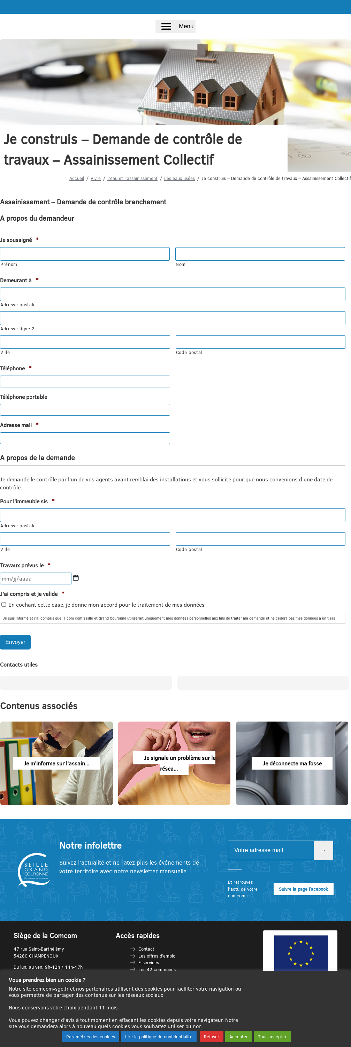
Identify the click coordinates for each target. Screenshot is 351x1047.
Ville (5, 352)
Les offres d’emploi (157, 955)
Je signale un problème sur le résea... (179, 763)
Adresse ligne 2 (17, 328)
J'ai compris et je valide (32, 593)
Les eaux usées (179, 178)
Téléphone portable (23, 396)
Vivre (96, 178)
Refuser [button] (211, 1036)
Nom (181, 264)
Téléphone (15, 368)
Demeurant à (19, 280)
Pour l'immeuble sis (27, 501)
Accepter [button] (238, 1036)
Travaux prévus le (25, 565)
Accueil (76, 178)
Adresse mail (19, 425)
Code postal (189, 352)
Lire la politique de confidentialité (158, 1036)
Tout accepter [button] (272, 1036)
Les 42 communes (157, 969)
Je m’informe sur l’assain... (56, 763)
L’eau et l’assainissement (132, 178)
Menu (186, 26)
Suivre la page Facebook (303, 888)
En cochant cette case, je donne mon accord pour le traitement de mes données (106, 604)
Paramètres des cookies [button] (90, 1036)
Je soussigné (19, 239)
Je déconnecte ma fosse (292, 763)
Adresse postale (18, 304)
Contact (146, 949)
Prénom (8, 264)
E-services (148, 962)
